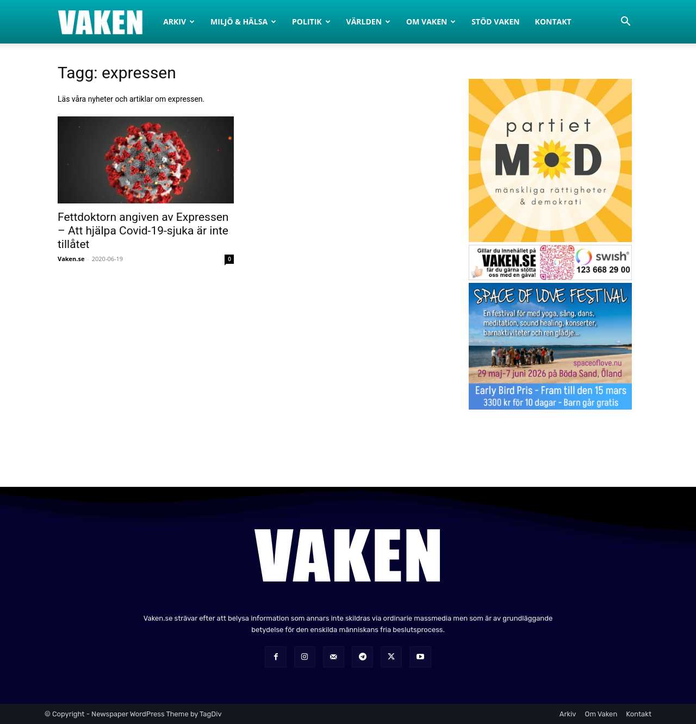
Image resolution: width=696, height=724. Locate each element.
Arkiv (179, 21)
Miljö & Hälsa (243, 21)
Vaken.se (71, 259)
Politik (311, 21)
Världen (368, 21)
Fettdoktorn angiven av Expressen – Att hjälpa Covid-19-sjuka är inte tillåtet (143, 231)
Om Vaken (431, 21)
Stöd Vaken (495, 21)
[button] (625, 22)
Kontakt (553, 21)
